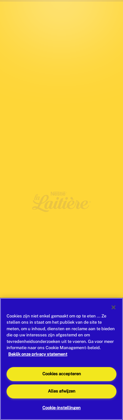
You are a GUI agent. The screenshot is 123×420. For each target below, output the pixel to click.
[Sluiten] (113, 307)
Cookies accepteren (61, 373)
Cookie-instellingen (61, 407)
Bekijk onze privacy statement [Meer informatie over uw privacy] (37, 354)
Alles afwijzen (61, 391)
